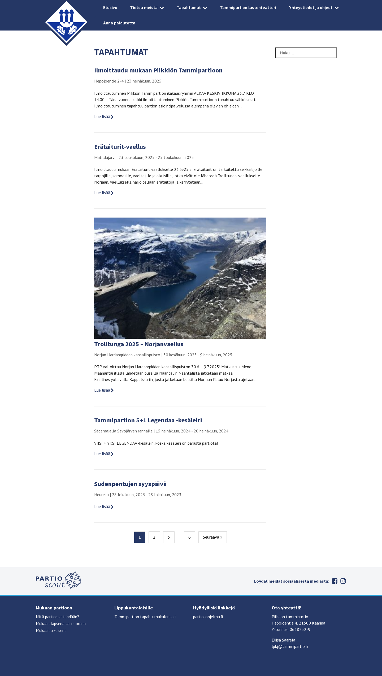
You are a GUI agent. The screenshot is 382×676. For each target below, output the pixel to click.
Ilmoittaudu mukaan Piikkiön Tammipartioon (158, 70)
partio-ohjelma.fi (208, 616)
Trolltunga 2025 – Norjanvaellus (139, 344)
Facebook (334, 581)
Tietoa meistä (144, 7)
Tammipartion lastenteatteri (248, 7)
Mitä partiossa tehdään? (57, 616)
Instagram (343, 581)
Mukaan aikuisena (51, 630)
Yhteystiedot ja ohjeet (310, 7)
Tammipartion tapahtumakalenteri (145, 616)
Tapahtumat (189, 7)
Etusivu (110, 7)
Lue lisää (104, 116)
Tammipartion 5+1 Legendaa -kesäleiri (148, 420)
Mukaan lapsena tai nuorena (61, 623)
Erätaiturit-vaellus (120, 146)
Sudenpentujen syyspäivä (130, 484)
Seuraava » (212, 537)
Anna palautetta (119, 22)
